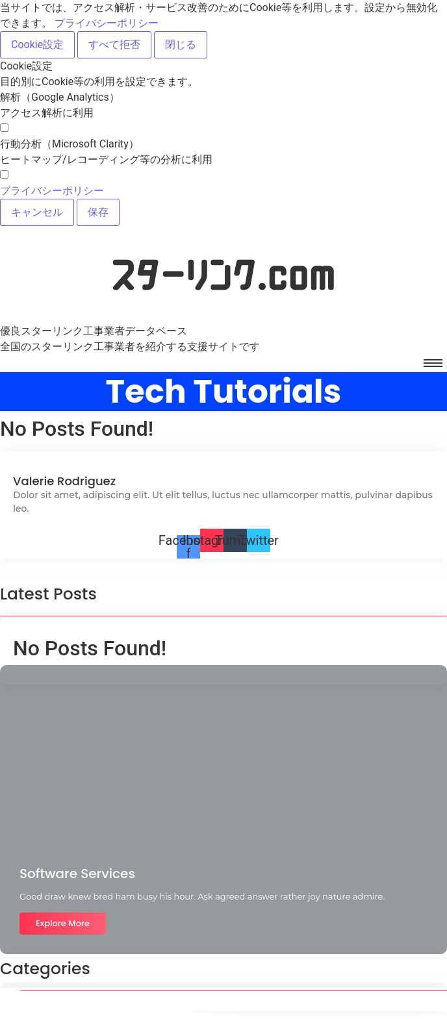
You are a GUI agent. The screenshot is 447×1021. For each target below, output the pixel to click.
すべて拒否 (114, 44)
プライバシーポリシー (107, 23)
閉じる (180, 44)
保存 (98, 212)
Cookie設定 (37, 44)
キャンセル (37, 212)
